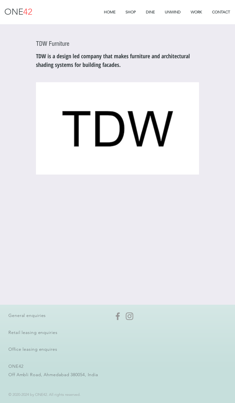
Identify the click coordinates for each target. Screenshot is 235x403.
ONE (18, 11)
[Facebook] (118, 316)
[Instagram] (129, 316)
